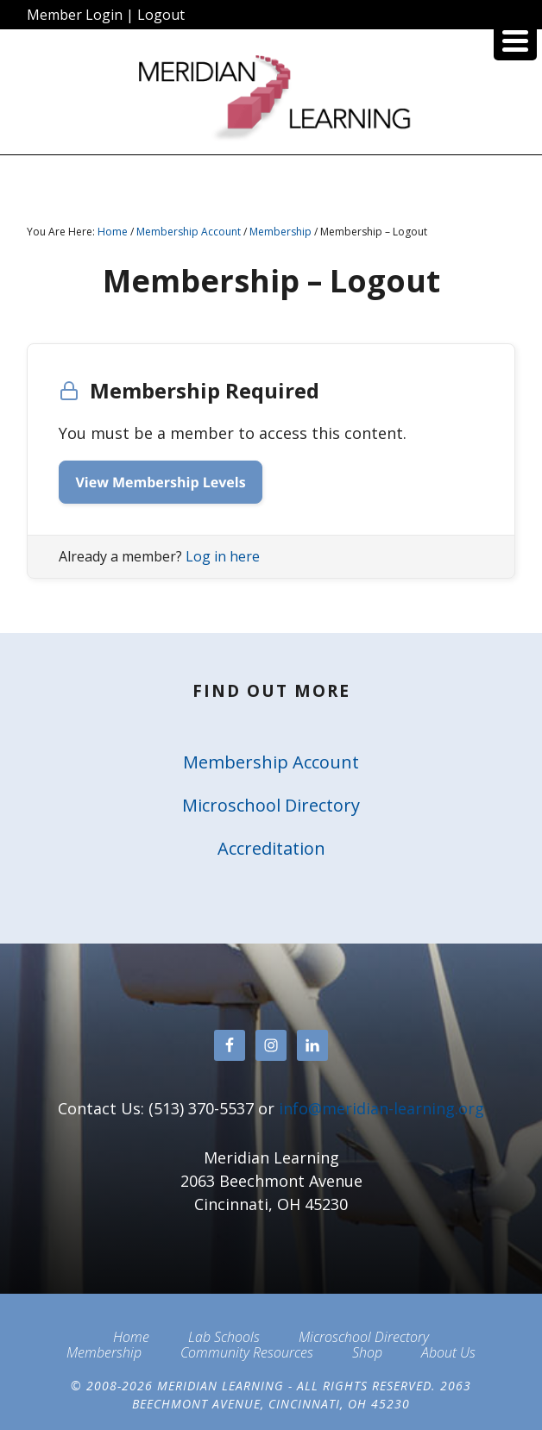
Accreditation (271, 848)
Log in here (223, 556)
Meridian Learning (270, 98)
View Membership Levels (160, 482)
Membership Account (271, 762)
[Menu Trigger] (515, 38)
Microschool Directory (271, 805)
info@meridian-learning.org (381, 1108)
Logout (161, 14)
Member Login (75, 14)
